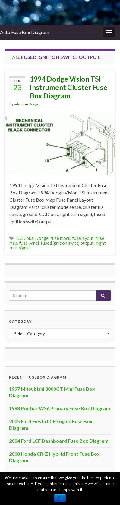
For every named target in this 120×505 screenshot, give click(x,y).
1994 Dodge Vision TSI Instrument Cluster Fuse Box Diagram (68, 87)
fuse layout (83, 238)
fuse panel (29, 243)
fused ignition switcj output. (68, 243)
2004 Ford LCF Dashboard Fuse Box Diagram (59, 441)
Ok (60, 498)
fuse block (60, 238)
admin (19, 104)
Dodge (34, 104)
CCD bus (24, 238)
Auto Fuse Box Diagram (24, 32)
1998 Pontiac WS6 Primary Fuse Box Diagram (59, 408)
